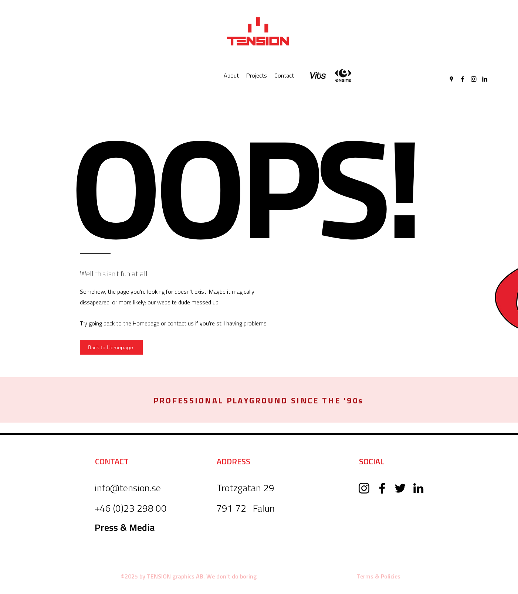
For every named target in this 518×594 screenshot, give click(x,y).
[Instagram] (473, 79)
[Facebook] (462, 79)
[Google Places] (451, 79)
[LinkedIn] (484, 79)
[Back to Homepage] (111, 347)
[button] (258, 400)
